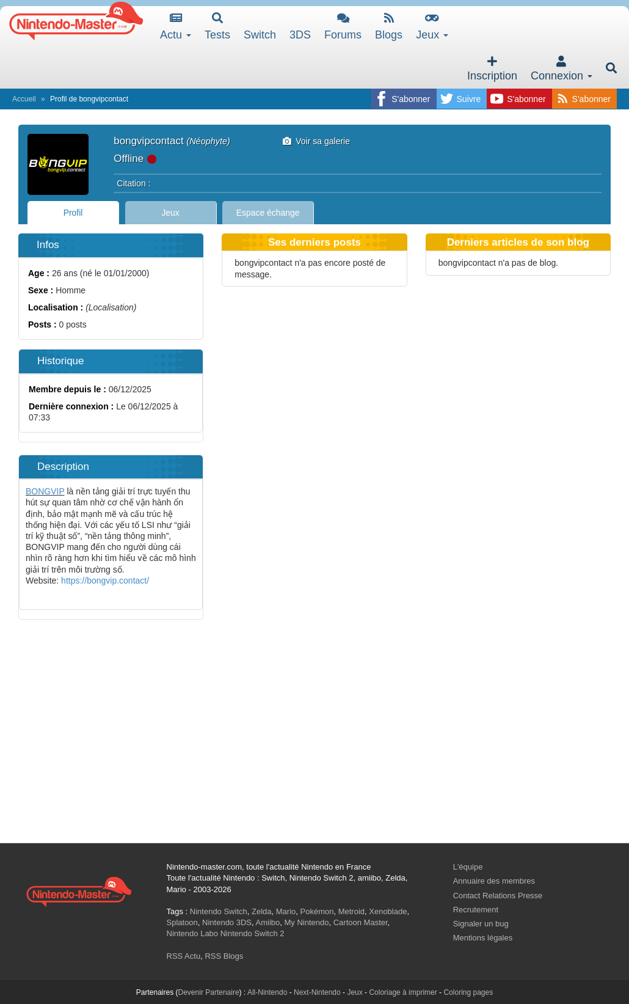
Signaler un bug (481, 923)
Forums (343, 26)
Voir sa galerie (317, 141)
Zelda (262, 911)
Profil (73, 213)
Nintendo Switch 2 (252, 933)
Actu (175, 26)
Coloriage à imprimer (403, 992)
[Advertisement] (314, 744)
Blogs (388, 26)
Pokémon (317, 911)
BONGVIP (45, 491)
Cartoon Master (360, 922)
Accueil (24, 99)
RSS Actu (184, 956)
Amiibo (268, 922)
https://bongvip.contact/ (105, 580)
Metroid (351, 911)
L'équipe (468, 866)
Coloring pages (468, 992)
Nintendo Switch (218, 911)
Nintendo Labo (193, 933)
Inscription (492, 69)
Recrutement (475, 909)
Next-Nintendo (317, 992)
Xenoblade (388, 911)
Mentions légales (483, 937)
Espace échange (268, 213)
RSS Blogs (224, 956)
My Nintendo (307, 922)
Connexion (561, 69)
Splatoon (182, 922)
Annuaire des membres (494, 880)
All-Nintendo (267, 992)
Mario (286, 911)
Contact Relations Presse (498, 895)
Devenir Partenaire (208, 992)
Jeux (432, 26)
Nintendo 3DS (227, 922)
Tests (217, 26)
